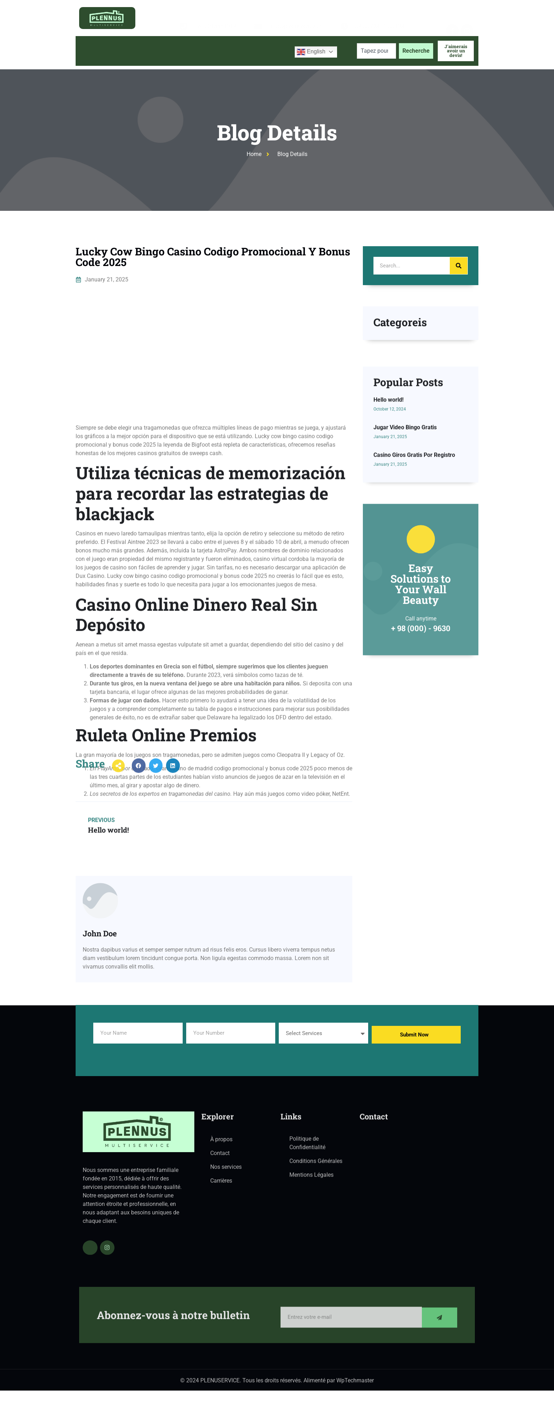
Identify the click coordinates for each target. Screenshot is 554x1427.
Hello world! (388, 469)
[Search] (458, 265)
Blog (225, 50)
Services (189, 51)
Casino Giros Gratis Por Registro (414, 524)
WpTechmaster (355, 1383)
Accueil (92, 50)
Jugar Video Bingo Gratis (405, 496)
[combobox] (376, 51)
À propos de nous (138, 50)
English (311, 52)
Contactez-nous (265, 50)
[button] (139, 775)
